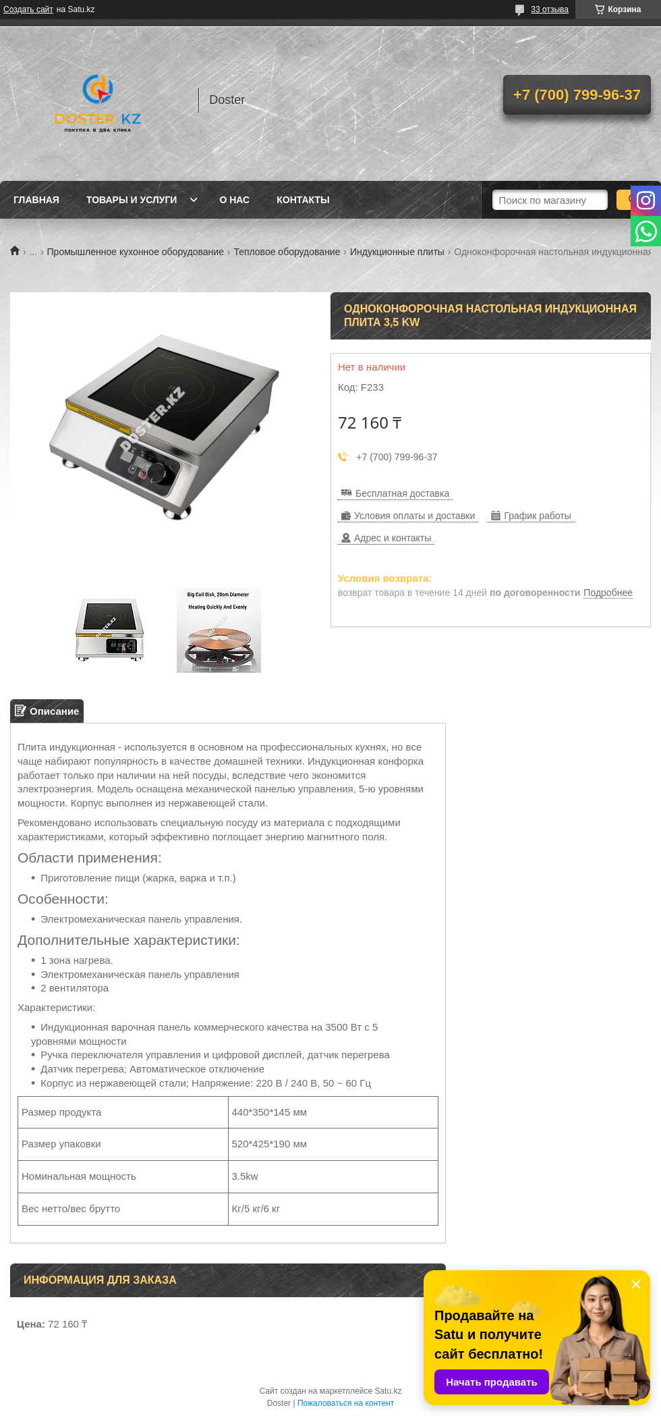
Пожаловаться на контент (345, 1403)
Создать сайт (28, 9)
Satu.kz (387, 1391)
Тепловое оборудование (286, 251)
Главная (36, 199)
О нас (234, 199)
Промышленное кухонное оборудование (135, 251)
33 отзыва (550, 9)
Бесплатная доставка (402, 493)
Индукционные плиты (397, 251)
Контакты (303, 199)
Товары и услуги (131, 199)
